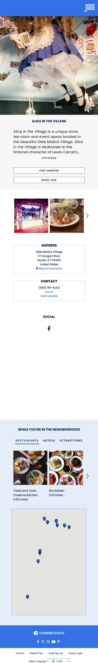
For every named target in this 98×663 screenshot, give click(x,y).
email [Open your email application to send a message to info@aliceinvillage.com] (49, 292)
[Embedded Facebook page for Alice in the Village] (49, 370)
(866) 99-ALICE (49, 288)
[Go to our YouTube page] (53, 642)
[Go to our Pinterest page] (58, 642)
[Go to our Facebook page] (38, 642)
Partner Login (75, 653)
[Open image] (31, 216)
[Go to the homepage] (15, 8)
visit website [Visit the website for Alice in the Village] (49, 170)
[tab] (27, 440)
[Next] (87, 215)
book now (49, 180)
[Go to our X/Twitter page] (43, 642)
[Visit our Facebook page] (49, 328)
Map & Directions (50, 268)
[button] (56, 521)
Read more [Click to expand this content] (48, 158)
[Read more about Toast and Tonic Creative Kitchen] (30, 469)
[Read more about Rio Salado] (66, 469)
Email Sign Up (56, 653)
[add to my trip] (43, 454)
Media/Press (36, 653)
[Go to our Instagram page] (48, 642)
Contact (20, 653)
